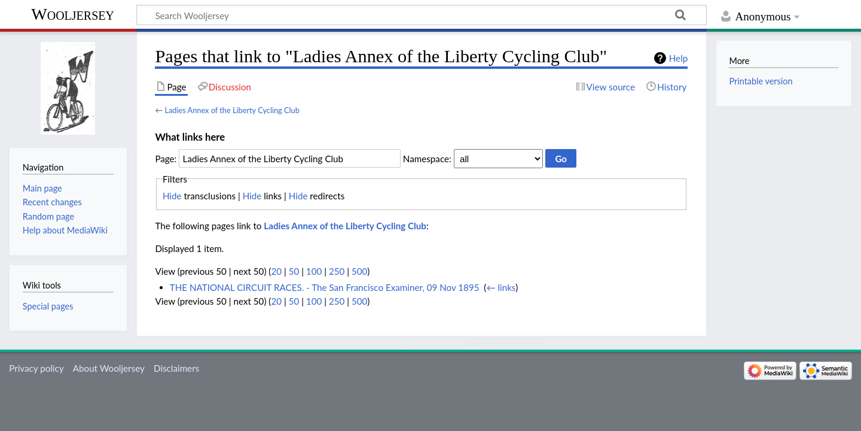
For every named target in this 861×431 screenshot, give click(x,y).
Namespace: (427, 158)
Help (678, 58)
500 (359, 271)
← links (500, 287)
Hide (172, 195)
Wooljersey (72, 14)
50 (294, 271)
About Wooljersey (109, 368)
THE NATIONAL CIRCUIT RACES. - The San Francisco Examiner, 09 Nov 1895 (325, 287)
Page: (165, 158)
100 (314, 271)
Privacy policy (36, 368)
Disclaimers (176, 368)
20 (276, 271)
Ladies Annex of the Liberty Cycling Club (231, 110)
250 (336, 271)
